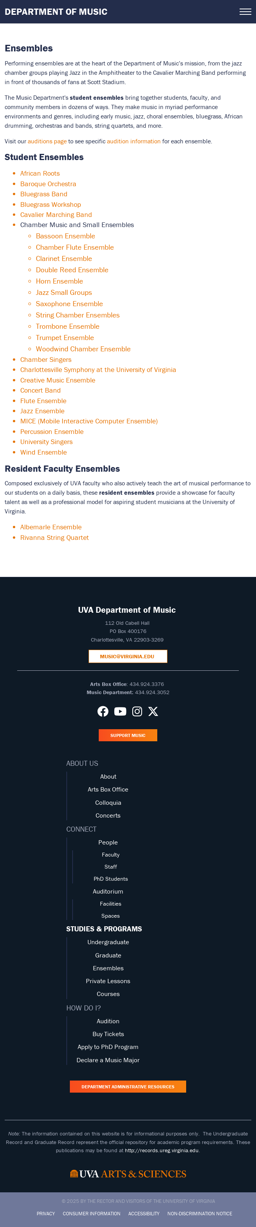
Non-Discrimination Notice (199, 1213)
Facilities (110, 903)
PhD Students (111, 878)
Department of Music (56, 11)
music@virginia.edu (128, 656)
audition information (134, 141)
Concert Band (40, 390)
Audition (108, 1021)
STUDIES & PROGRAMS (104, 928)
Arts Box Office (108, 789)
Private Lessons (108, 981)
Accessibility (144, 1213)
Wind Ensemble (43, 452)
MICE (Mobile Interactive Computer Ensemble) (89, 420)
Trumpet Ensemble (65, 337)
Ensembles (108, 968)
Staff (111, 866)
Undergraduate (108, 942)
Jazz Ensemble (42, 410)
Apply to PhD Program (108, 1046)
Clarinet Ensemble (64, 258)
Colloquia (108, 802)
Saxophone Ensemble (69, 303)
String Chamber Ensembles (78, 314)
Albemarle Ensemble (51, 526)
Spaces (110, 915)
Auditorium (108, 891)
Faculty (110, 854)
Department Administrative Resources (128, 1086)
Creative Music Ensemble (57, 380)
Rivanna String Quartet (54, 537)
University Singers (46, 441)
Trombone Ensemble (68, 326)
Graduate (108, 955)
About (108, 776)
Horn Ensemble (59, 281)
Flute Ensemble (43, 400)
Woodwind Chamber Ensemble (83, 348)
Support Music (128, 735)
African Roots (40, 173)
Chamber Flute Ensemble (75, 247)
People (108, 842)
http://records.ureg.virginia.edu (162, 1150)
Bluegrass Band (44, 193)
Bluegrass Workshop (50, 204)
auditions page (47, 141)
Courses (108, 993)
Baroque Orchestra (48, 183)
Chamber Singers (45, 359)
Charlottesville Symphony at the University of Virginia (98, 369)
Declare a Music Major (108, 1060)
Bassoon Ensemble (65, 235)
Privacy (46, 1213)
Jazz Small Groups (64, 292)
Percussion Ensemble (52, 431)
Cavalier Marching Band (56, 214)
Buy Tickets (108, 1034)
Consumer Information (92, 1213)
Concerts (108, 815)
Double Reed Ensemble (72, 269)
